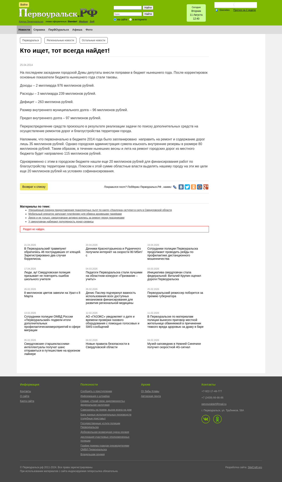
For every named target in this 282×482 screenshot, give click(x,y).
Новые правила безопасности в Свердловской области (107, 345)
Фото (89, 29)
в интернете (140, 19)
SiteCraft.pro (255, 467)
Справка (39, 29)
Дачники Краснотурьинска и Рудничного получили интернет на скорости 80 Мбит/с (114, 252)
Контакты (25, 391)
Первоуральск (30, 40)
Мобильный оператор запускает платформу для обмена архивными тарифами (75, 213)
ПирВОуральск (58, 29)
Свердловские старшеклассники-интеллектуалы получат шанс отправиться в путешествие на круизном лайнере (52, 349)
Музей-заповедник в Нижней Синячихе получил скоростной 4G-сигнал (174, 345)
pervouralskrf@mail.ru (214, 404)
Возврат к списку (33, 186)
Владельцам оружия (92, 454)
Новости (24, 29)
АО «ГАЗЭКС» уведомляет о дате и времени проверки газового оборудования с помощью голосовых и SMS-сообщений (112, 321)
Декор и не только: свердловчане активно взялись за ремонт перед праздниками (76, 217)
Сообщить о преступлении (96, 391)
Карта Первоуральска (31, 21)
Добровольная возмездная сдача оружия (104, 432)
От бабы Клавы (150, 391)
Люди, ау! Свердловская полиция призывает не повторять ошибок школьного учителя (47, 276)
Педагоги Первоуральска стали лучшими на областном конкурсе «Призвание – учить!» (114, 276)
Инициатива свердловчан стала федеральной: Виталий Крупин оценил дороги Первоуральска (174, 276)
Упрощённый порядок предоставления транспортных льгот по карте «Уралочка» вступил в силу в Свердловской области (100, 210)
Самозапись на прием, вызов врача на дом (105, 409)
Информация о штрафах (95, 396)
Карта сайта (27, 401)
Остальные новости (93, 40)
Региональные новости (60, 40)
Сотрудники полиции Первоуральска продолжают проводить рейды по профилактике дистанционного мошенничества (172, 253)
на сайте (122, 19)
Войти (24, 4)
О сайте (24, 396)
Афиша (77, 29)
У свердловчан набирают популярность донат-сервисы (61, 221)
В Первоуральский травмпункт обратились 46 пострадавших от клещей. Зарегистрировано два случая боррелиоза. (52, 253)
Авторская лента (151, 396)
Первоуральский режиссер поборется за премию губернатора (175, 294)
